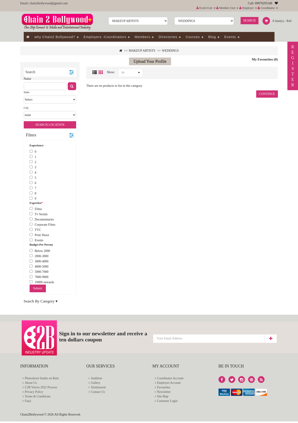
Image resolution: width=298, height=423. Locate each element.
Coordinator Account (170, 378)
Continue (267, 94)
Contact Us (98, 392)
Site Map (163, 397)
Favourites (163, 388)
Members (142, 37)
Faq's (28, 402)
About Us (31, 383)
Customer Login (167, 402)
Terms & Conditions (38, 397)
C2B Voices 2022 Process (41, 388)
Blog (212, 37)
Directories (168, 37)
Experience (37, 145)
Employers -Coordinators (105, 37)
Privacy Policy (34, 392)
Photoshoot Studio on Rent (42, 378)
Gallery (95, 383)
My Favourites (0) (265, 59)
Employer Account (169, 383)
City (26, 107)
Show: (111, 72)
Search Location (49, 124)
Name (27, 78)
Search (249, 20)
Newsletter (164, 392)
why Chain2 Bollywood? (55, 37)
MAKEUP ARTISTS (142, 50)
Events (230, 37)
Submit (37, 288)
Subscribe (270, 339)
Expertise (36, 203)
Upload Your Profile (150, 61)
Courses (193, 37)
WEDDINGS (170, 50)
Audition (96, 378)
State (27, 92)
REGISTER (292, 66)
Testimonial (98, 388)
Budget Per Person (41, 244)
